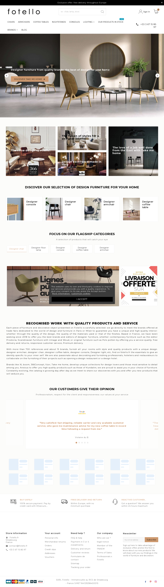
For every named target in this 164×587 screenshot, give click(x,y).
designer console (79, 352)
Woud (66, 340)
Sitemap (75, 563)
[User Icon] (144, 12)
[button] (76, 443)
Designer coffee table (147, 204)
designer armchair (16, 352)
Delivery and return (80, 549)
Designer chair (70, 203)
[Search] (79, 11)
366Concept (37, 364)
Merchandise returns (55, 542)
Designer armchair (109, 203)
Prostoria (11, 340)
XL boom (25, 364)
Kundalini (91, 367)
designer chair (36, 352)
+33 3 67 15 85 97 (17, 550)
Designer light (98, 352)
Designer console (31, 203)
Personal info (51, 538)
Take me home (60, 364)
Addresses (50, 553)
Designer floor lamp (38, 249)
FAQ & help (76, 538)
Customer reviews (80, 552)
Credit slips (50, 549)
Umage (53, 340)
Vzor (47, 364)
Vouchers (49, 557)
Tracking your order (80, 567)
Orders (48, 545)
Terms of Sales (104, 552)
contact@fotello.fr (18, 546)
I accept (82, 299)
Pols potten (108, 340)
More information (61, 293)
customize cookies (80, 293)
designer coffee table (57, 352)
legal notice (103, 542)
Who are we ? (104, 538)
